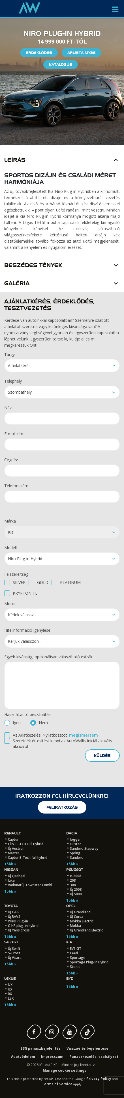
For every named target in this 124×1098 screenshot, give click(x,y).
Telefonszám (16, 485)
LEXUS (10, 978)
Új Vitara (15, 957)
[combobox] (62, 365)
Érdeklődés (39, 52)
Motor (10, 603)
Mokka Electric (81, 921)
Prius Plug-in (18, 921)
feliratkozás (62, 807)
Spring (75, 853)
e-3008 (75, 875)
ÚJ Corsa (76, 916)
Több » (10, 864)
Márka (10, 521)
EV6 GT (75, 948)
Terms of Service (57, 1084)
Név (8, 407)
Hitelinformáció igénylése (27, 630)
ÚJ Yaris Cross (19, 930)
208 (73, 880)
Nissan (11, 870)
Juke (11, 880)
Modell (10, 547)
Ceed (74, 953)
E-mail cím (13, 433)
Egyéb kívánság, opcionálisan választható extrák (48, 656)
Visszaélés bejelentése (87, 1048)
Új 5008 (76, 894)
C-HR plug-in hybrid (23, 925)
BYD (69, 978)
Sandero (77, 857)
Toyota (11, 906)
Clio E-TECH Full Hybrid (25, 844)
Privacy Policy (98, 1078)
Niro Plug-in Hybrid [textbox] (25, 558)
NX (10, 984)
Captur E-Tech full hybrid (27, 857)
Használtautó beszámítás (27, 714)
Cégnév (11, 459)
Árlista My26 (81, 52)
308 (73, 885)
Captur (13, 839)
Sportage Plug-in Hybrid (89, 962)
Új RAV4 (14, 916)
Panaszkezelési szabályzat (93, 1056)
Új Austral (15, 848)
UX (10, 989)
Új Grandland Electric (86, 930)
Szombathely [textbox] (20, 392)
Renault (12, 833)
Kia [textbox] (11, 532)
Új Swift (14, 948)
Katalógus (60, 64)
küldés (102, 755)
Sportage (77, 957)
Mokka (75, 925)
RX (10, 993)
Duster (75, 844)
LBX (11, 998)
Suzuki (11, 942)
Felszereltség (16, 574)
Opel (71, 906)
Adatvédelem (23, 1056)
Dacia (71, 833)
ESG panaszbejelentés (41, 1048)
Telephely (13, 381)
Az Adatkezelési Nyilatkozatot (40, 735)
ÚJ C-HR (14, 912)
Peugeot (74, 870)
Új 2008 (76, 889)
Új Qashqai (16, 875)
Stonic (75, 966)
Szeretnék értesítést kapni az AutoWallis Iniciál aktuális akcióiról (62, 743)
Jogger (75, 839)
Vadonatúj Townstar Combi (30, 885)
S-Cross (14, 953)
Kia (69, 942)
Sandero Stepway (84, 848)
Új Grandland (80, 912)
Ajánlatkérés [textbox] (19, 365)
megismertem (83, 735)
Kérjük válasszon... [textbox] (24, 641)
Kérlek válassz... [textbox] (22, 614)
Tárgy (9, 354)
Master (13, 853)
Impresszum (52, 1056)
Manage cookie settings (64, 1070)
